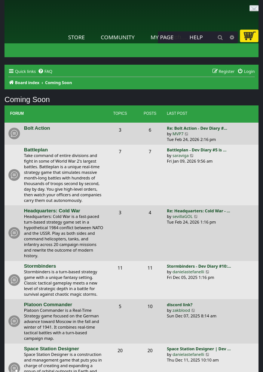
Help (196, 37)
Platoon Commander (48, 304)
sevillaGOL (182, 216)
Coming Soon (27, 99)
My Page (162, 37)
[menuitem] (45, 71)
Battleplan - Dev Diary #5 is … (196, 150)
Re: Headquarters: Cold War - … (198, 210)
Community (117, 37)
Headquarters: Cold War (52, 210)
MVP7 (178, 133)
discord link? (180, 304)
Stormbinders (40, 266)
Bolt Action (37, 128)
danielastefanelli (188, 271)
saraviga (180, 155)
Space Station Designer (51, 348)
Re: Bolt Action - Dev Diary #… (197, 128)
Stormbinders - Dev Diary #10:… (199, 266)
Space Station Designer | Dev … (199, 348)
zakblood (181, 310)
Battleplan (36, 150)
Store (76, 37)
